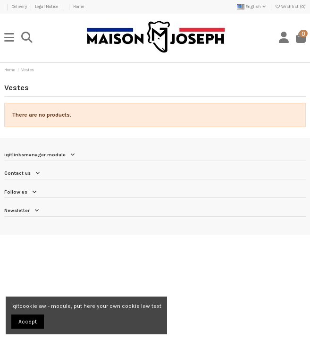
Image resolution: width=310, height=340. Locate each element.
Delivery (19, 6)
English (252, 6)
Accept (27, 321)
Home (78, 6)
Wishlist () (290, 6)
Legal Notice (47, 6)
